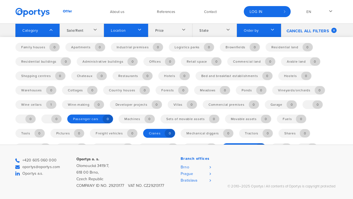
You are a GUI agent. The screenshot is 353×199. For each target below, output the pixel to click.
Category (30, 30)
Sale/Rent (75, 30)
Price (159, 30)
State (203, 30)
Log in (256, 11)
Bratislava (189, 180)
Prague (187, 173)
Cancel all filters (312, 30)
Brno (185, 167)
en (308, 12)
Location (118, 30)
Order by (251, 30)
